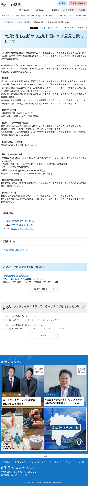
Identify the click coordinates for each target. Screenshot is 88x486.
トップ (3, 22)
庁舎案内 (6, 462)
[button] (78, 3)
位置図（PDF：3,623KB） (22, 228)
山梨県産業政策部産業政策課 (16, 275)
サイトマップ (19, 462)
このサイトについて (37, 462)
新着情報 (10, 22)
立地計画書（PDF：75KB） (23, 224)
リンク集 (80, 462)
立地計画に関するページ (17, 249)
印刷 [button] (51, 28)
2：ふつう (29, 319)
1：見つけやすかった (15, 328)
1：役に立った (12, 319)
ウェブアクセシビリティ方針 (61, 462)
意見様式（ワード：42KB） (23, 221)
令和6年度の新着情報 (22, 22)
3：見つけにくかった (54, 328)
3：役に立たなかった (48, 319)
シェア (43, 28)
